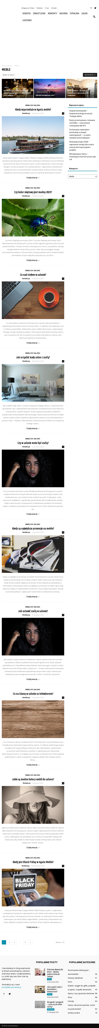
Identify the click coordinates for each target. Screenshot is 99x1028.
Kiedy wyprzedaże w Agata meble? (33, 109)
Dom (49, 979)
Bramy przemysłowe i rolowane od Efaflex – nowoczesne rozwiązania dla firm (82, 123)
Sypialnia (74, 13)
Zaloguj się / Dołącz (28, 8)
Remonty (52, 13)
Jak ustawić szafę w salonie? (33, 611)
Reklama (40, 8)
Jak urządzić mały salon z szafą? (33, 357)
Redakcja (26, 113)
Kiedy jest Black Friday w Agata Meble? (33, 862)
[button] (94, 17)
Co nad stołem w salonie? (33, 274)
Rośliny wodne (74, 1013)
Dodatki (27, 13)
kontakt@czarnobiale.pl (11, 987)
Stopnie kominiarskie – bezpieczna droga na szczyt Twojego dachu (80, 113)
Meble (7, 87)
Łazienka (27, 20)
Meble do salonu (8, 75)
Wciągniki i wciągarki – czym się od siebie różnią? (55, 1004)
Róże (70, 997)
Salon (84, 13)
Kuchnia (63, 13)
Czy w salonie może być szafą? (33, 442)
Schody (71, 1001)
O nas (47, 8)
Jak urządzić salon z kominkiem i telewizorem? (54, 989)
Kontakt (54, 8)
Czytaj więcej (33, 178)
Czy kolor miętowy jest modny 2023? (33, 192)
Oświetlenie (39, 13)
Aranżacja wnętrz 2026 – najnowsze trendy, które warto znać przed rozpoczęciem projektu (81, 146)
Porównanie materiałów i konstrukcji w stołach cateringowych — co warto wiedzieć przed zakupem (80, 134)
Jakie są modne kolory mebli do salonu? (33, 779)
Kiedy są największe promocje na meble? (33, 528)
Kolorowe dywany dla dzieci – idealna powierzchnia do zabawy (55, 973)
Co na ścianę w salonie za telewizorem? (33, 693)
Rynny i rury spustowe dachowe (81, 993)
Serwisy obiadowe (75, 978)
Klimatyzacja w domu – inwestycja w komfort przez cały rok (82, 156)
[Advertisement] (49, 43)
